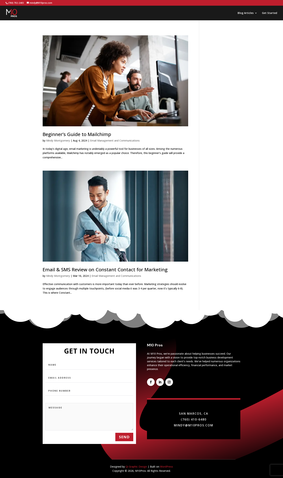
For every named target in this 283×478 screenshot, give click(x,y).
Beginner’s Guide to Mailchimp (77, 134)
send (124, 436)
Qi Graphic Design (136, 466)
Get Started (269, 13)
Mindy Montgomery (58, 140)
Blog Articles (246, 13)
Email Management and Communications (115, 140)
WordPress (166, 466)
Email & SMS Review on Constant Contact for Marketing (105, 269)
